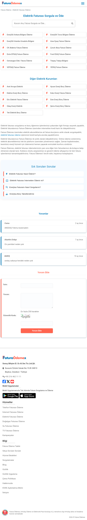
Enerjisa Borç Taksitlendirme (20, 194)
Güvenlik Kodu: (9, 315)
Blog (4, 465)
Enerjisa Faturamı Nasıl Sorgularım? (23, 187)
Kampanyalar (8, 435)
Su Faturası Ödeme (11, 426)
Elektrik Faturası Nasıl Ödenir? (21, 174)
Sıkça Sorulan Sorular (12, 451)
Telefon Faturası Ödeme (13, 407)
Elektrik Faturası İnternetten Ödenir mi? (25, 180)
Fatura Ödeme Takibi (11, 446)
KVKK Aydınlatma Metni (13, 488)
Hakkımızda (8, 483)
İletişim (6, 492)
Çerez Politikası (9, 479)
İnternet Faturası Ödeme (13, 412)
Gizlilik (5, 469)
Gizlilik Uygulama (10, 474)
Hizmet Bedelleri (10, 455)
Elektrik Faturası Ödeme (13, 417)
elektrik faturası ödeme (11, 135)
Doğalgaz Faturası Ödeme (14, 421)
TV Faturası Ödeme (11, 431)
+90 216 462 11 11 (13, 376)
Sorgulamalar (8, 460)
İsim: (5, 284)
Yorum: (6, 294)
